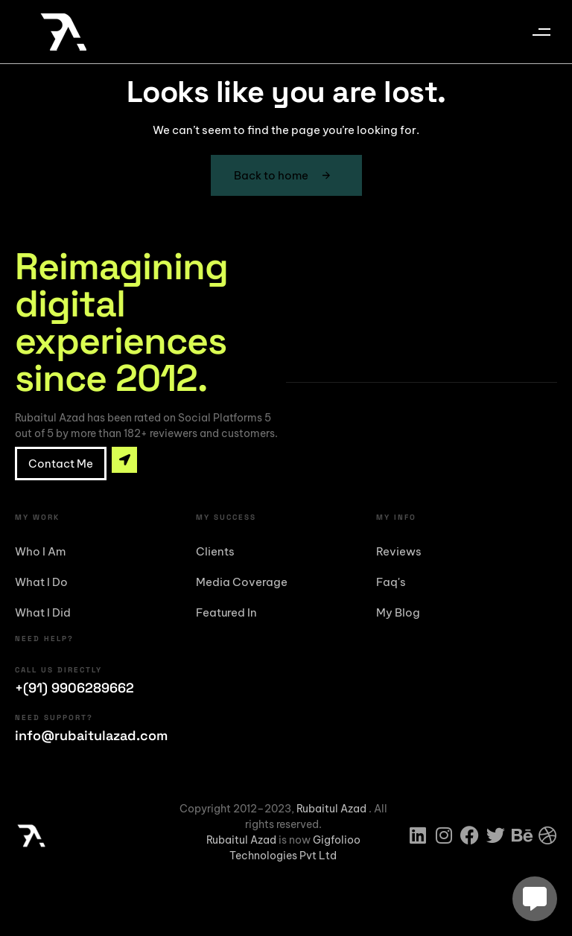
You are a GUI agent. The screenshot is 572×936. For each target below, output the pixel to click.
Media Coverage (241, 582)
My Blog (398, 612)
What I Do (41, 582)
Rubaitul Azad (332, 808)
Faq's (391, 582)
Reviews (399, 551)
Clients (215, 551)
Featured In (226, 612)
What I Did (43, 612)
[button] (541, 31)
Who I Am (40, 551)
